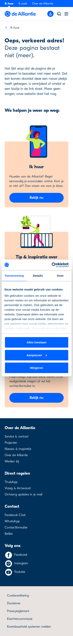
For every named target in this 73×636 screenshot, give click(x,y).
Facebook (20, 554)
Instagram (21, 563)
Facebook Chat (15, 515)
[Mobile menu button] (50, 14)
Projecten (11, 442)
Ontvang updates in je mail (23, 494)
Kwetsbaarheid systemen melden (29, 626)
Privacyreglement (18, 611)
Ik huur (9, 3)
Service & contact (16, 436)
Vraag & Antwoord (18, 488)
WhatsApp (12, 521)
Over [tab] (60, 275)
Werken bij (12, 461)
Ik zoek (22, 3)
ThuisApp (11, 482)
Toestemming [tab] (14, 275)
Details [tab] (38, 275)
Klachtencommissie (19, 619)
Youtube (19, 572)
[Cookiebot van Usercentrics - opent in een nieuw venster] (52, 264)
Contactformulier (16, 527)
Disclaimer (13, 603)
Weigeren (36, 367)
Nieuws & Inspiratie (18, 449)
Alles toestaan (37, 342)
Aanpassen (36, 355)
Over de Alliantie (42, 3)
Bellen (9, 533)
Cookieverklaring (18, 595)
